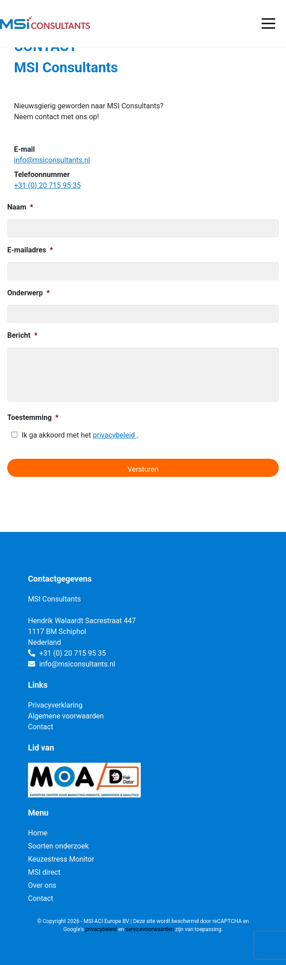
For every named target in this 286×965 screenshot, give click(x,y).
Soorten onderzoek (58, 846)
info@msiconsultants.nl (52, 160)
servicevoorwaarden (149, 929)
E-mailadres (30, 250)
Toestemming (33, 417)
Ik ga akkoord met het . (80, 435)
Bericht (22, 335)
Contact (40, 727)
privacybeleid (115, 435)
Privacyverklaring (55, 705)
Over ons (42, 885)
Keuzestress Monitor (61, 859)
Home (37, 833)
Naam (20, 207)
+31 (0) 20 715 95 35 (47, 185)
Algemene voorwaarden (66, 716)
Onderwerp (28, 293)
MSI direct (44, 872)
